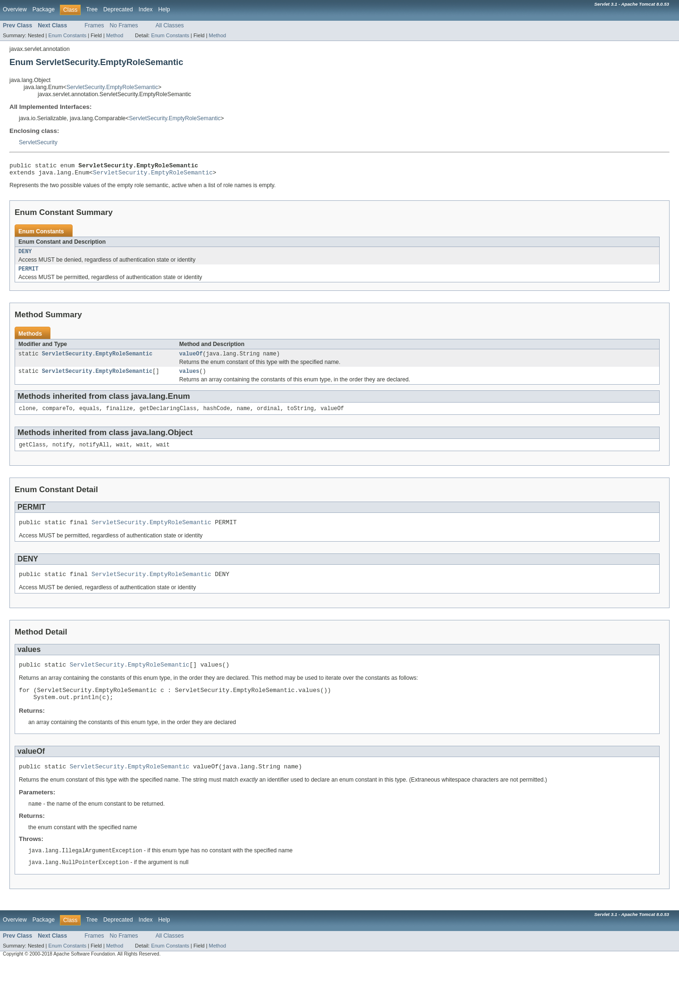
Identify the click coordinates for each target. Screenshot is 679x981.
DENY (25, 255)
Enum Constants (67, 35)
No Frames (124, 25)
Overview (15, 9)
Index (146, 9)
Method (114, 35)
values (189, 377)
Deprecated (118, 9)
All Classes (170, 25)
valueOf (191, 359)
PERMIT (28, 273)
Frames (94, 25)
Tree (92, 9)
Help (164, 9)
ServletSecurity (38, 142)
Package (44, 9)
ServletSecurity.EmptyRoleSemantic (112, 87)
